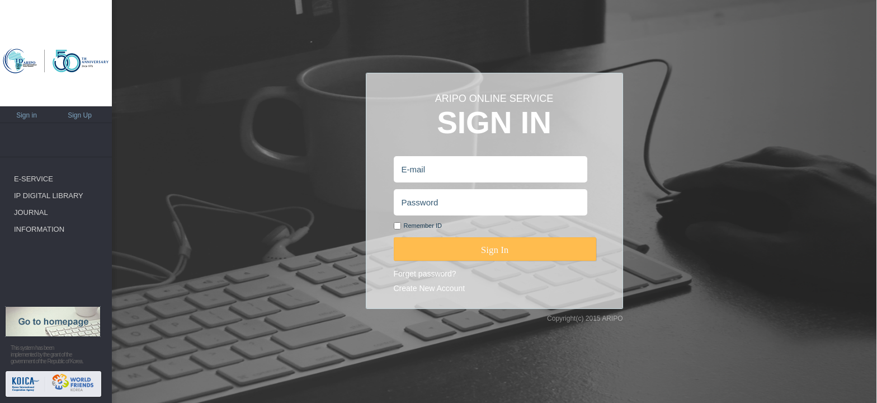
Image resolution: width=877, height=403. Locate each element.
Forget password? (425, 273)
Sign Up (80, 115)
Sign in (26, 115)
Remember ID (423, 225)
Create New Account (429, 288)
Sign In (495, 250)
